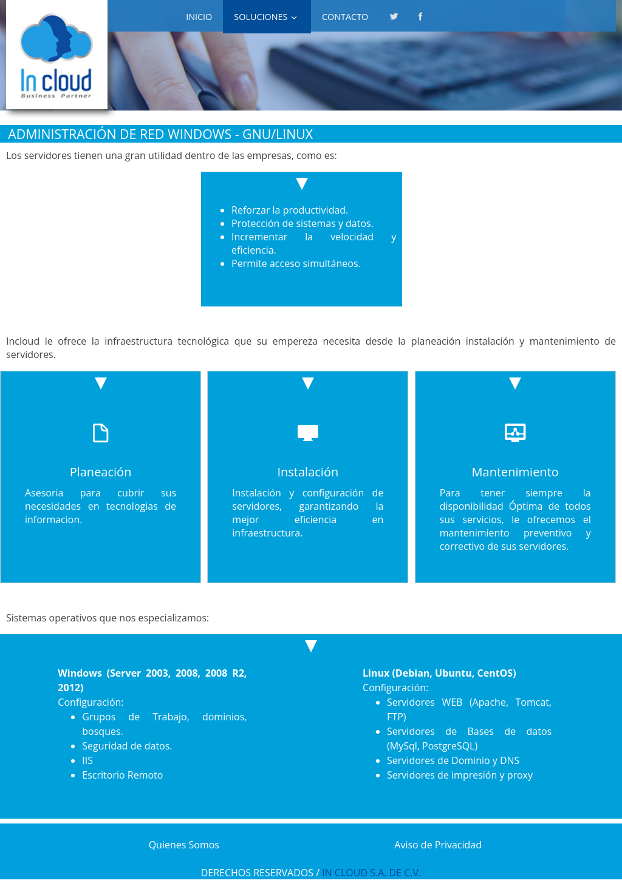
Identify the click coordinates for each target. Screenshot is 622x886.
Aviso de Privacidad (438, 844)
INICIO (199, 16)
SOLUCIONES (260, 16)
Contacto (345, 16)
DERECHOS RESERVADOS (257, 872)
